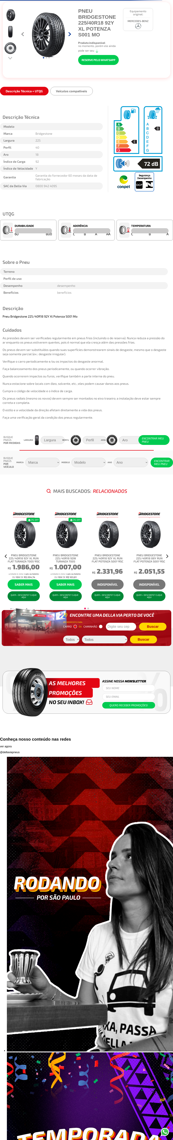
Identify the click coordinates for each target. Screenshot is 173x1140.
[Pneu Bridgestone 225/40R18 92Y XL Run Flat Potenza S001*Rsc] (107, 556)
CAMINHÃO (92, 626)
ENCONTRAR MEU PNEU (153, 440)
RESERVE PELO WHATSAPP (98, 60)
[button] (6, 556)
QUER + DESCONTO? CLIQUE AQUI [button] (24, 596)
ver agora (6, 746)
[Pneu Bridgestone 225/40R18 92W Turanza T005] (65, 556)
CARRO (70, 626)
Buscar (153, 626)
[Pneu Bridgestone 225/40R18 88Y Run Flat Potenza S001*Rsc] (149, 556)
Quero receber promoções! (128, 705)
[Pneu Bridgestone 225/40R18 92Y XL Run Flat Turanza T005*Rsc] (24, 556)
